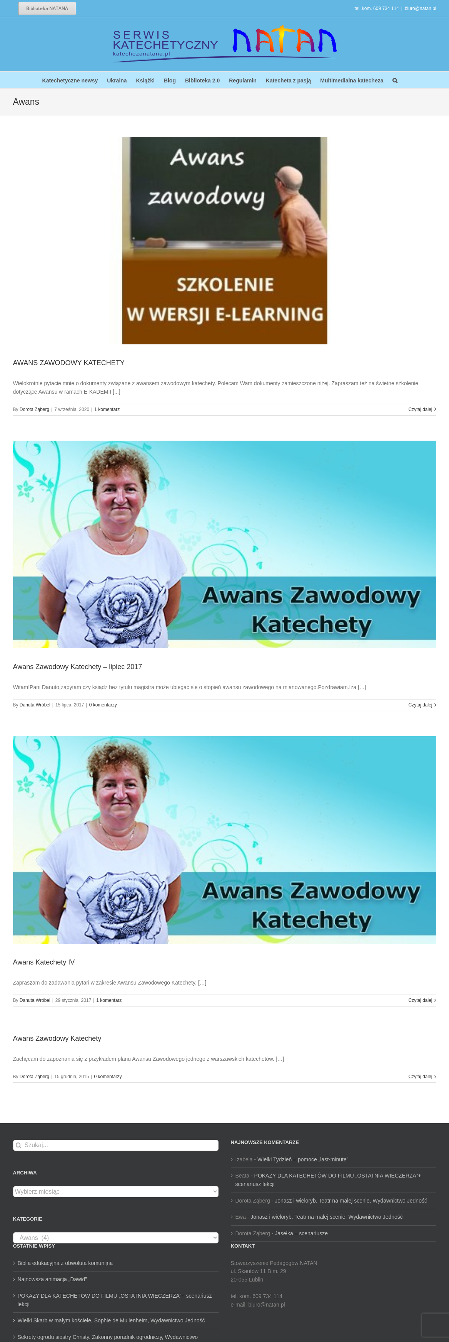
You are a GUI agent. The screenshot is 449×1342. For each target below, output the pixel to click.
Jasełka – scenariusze (301, 1233)
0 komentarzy (103, 705)
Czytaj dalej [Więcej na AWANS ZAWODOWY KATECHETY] (420, 409)
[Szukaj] (18, 1145)
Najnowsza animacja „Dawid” (52, 1279)
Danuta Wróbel (35, 705)
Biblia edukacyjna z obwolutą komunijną (65, 1263)
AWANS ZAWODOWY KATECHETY (69, 363)
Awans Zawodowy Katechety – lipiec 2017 (77, 667)
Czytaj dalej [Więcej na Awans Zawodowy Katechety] (420, 1076)
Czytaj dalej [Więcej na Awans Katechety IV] (420, 1000)
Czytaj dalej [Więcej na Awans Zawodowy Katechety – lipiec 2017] (420, 705)
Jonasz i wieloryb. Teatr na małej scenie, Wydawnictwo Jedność (351, 1201)
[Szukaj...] (116, 1145)
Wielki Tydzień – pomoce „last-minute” (302, 1159)
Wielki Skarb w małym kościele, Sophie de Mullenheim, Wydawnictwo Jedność (111, 1320)
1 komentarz (107, 409)
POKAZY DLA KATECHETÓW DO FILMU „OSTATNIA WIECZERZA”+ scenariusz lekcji (115, 1300)
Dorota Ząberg (34, 409)
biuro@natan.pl (420, 8)
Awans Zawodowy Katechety (57, 1038)
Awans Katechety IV (44, 962)
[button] (394, 80)
